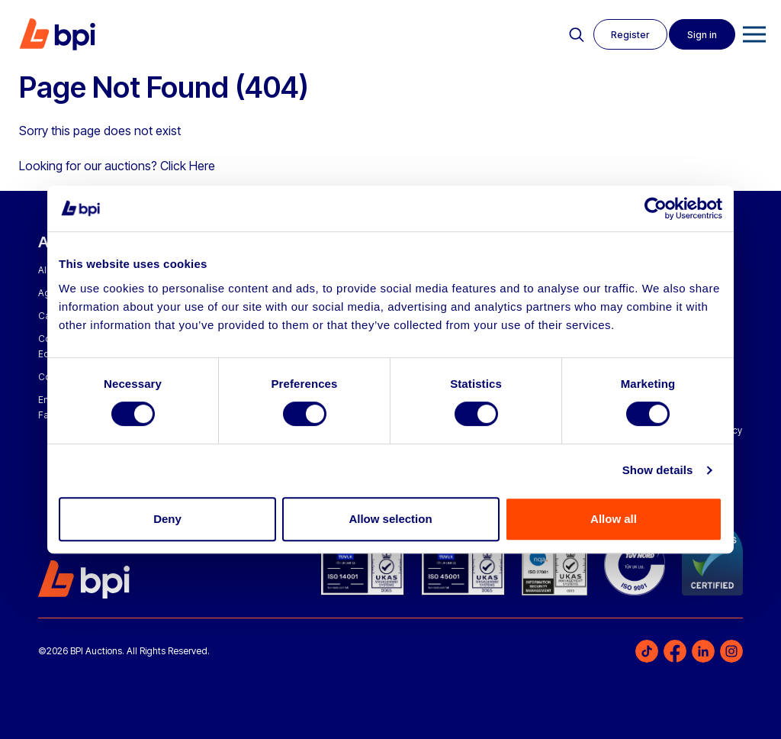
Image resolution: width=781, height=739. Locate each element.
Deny (167, 518)
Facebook (675, 651)
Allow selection (390, 518)
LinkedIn (703, 651)
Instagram (731, 651)
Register (628, 34)
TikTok (646, 651)
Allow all (613, 518)
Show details (657, 469)
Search (572, 35)
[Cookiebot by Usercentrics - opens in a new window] (655, 208)
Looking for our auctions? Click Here (117, 165)
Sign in (701, 34)
